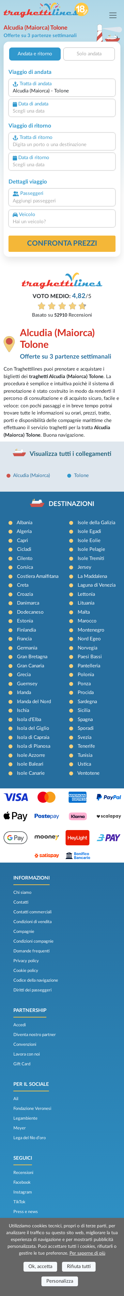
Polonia (86, 674)
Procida (86, 692)
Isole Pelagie (91, 549)
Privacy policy (26, 961)
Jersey (84, 567)
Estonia (25, 621)
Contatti (20, 902)
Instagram (22, 1192)
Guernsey (27, 683)
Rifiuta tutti (79, 1266)
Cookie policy (25, 970)
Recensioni (23, 1172)
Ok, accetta (40, 1266)
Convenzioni (24, 1044)
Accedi (19, 1025)
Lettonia (86, 594)
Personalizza (59, 1281)
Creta (22, 585)
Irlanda (24, 692)
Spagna (85, 719)
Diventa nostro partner (34, 1034)
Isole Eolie (89, 540)
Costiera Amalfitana (37, 576)
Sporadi (86, 728)
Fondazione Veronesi (32, 1108)
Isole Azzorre (31, 755)
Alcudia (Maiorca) (31, 475)
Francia (24, 638)
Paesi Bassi (90, 656)
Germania (27, 648)
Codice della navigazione (35, 980)
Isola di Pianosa (33, 746)
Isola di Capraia (33, 737)
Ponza (84, 683)
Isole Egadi (89, 531)
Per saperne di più (87, 1253)
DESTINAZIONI (71, 504)
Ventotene (88, 773)
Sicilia (84, 710)
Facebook (22, 1182)
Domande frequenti (31, 951)
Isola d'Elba (29, 719)
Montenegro (91, 630)
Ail (15, 1099)
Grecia (24, 674)
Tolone (81, 475)
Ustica (84, 764)
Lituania (86, 603)
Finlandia (26, 630)
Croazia (25, 594)
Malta (84, 612)
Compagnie (23, 931)
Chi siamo (22, 892)
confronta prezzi (62, 243)
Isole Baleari (30, 764)
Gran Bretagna (32, 656)
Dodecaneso (30, 612)
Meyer (19, 1128)
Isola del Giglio (33, 728)
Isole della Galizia (96, 522)
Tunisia (85, 755)
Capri (22, 540)
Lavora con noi (26, 1054)
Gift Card (21, 1064)
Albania (24, 522)
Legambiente (25, 1118)
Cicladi (24, 549)
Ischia (23, 710)
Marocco (87, 621)
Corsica (25, 567)
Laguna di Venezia (97, 585)
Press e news (25, 1211)
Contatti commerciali (32, 912)
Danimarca (28, 603)
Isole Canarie (31, 773)
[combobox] (62, 91)
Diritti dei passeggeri (32, 990)
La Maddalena (92, 576)
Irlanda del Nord (34, 701)
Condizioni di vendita (32, 922)
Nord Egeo (89, 638)
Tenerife (86, 746)
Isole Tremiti (91, 558)
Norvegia (87, 648)
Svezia (84, 737)
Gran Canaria (30, 665)
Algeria (24, 531)
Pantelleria (89, 665)
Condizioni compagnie (33, 941)
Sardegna (87, 701)
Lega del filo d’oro (29, 1138)
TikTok (19, 1202)
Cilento (25, 558)
